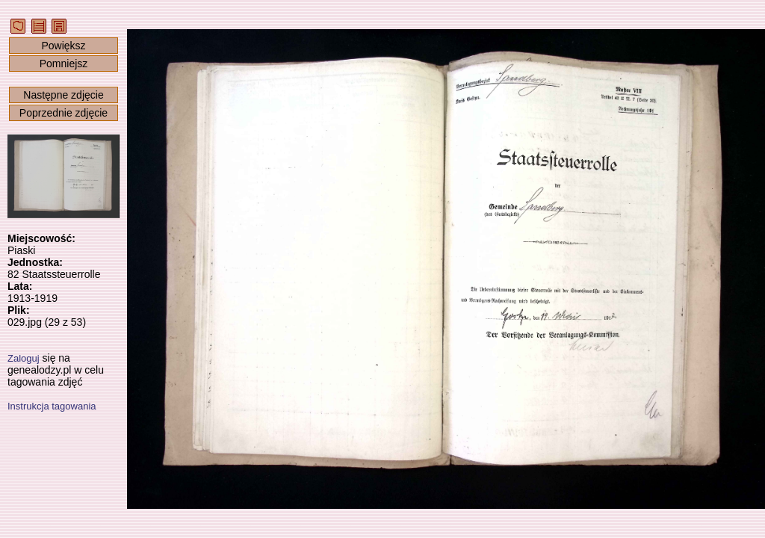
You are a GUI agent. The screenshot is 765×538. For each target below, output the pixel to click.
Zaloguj (23, 358)
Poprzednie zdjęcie (63, 113)
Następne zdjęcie (63, 95)
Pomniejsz (64, 63)
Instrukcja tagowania (51, 406)
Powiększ (63, 46)
